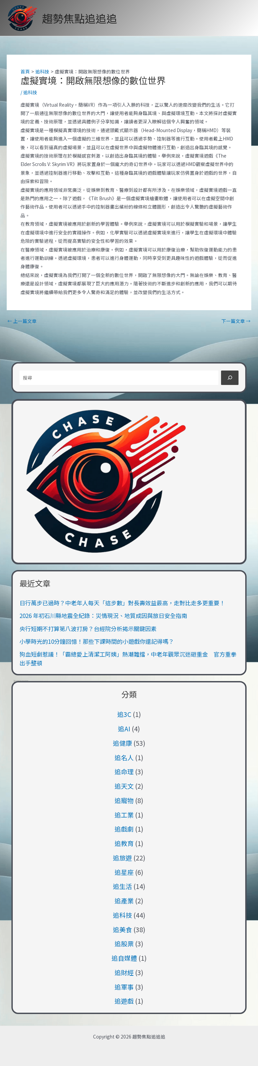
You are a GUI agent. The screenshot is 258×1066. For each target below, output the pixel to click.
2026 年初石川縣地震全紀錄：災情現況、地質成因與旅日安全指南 (103, 615)
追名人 (124, 757)
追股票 (124, 943)
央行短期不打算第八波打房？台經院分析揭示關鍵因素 (88, 628)
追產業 (124, 900)
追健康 (122, 742)
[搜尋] (229, 378)
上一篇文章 (22, 321)
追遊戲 (124, 1000)
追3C (124, 714)
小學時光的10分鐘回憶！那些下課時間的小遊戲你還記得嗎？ (96, 641)
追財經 (124, 972)
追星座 (124, 872)
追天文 (124, 785)
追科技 (30, 92)
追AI (124, 728)
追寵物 (124, 800)
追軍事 (124, 986)
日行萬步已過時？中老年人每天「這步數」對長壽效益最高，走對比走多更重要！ (122, 603)
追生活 (122, 886)
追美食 (122, 929)
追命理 (124, 771)
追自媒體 (124, 957)
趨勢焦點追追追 (79, 18)
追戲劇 (124, 828)
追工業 (124, 814)
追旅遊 (122, 857)
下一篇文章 (236, 321)
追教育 (124, 843)
